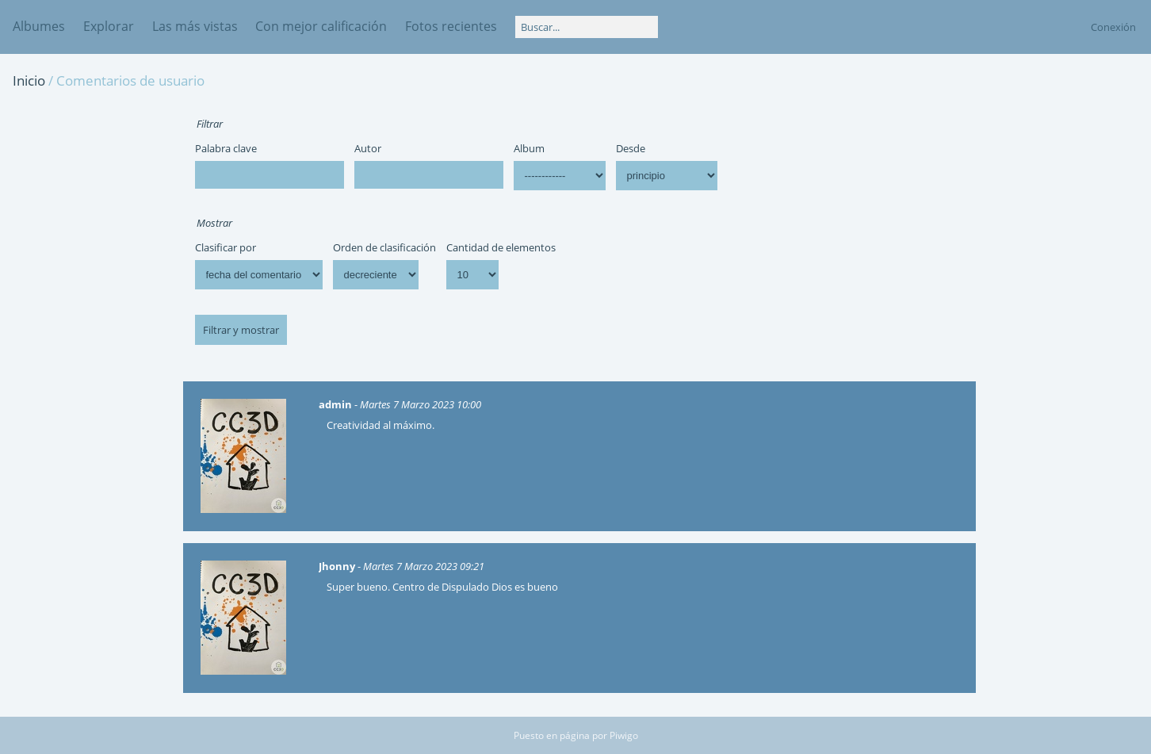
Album (529, 148)
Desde (630, 148)
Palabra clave (226, 148)
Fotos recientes (451, 26)
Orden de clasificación (384, 247)
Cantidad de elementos (501, 247)
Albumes (39, 26)
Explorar (108, 26)
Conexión (1113, 27)
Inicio (29, 80)
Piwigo (624, 735)
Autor (367, 148)
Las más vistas (195, 26)
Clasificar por (225, 247)
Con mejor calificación (321, 26)
